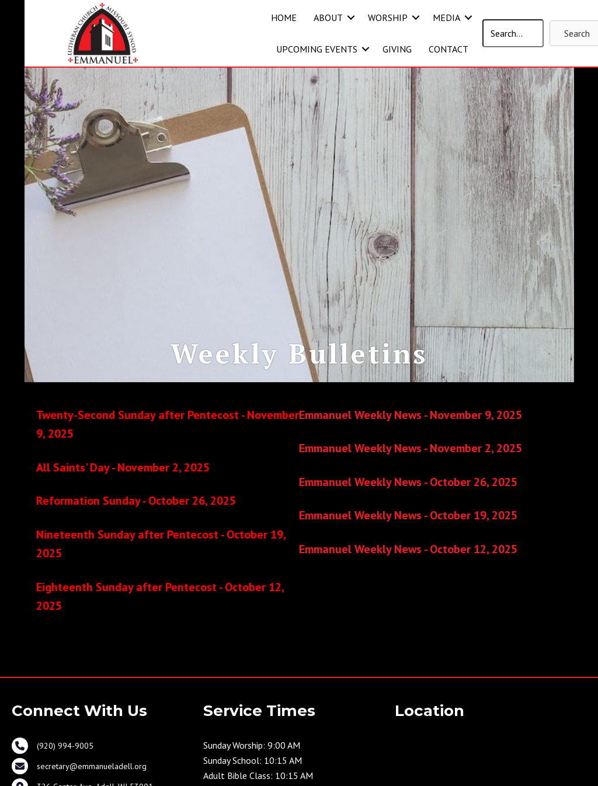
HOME (284, 17)
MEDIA (446, 17)
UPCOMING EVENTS (316, 49)
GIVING (397, 49)
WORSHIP (388, 17)
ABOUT (328, 17)
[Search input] (513, 33)
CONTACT (448, 49)
